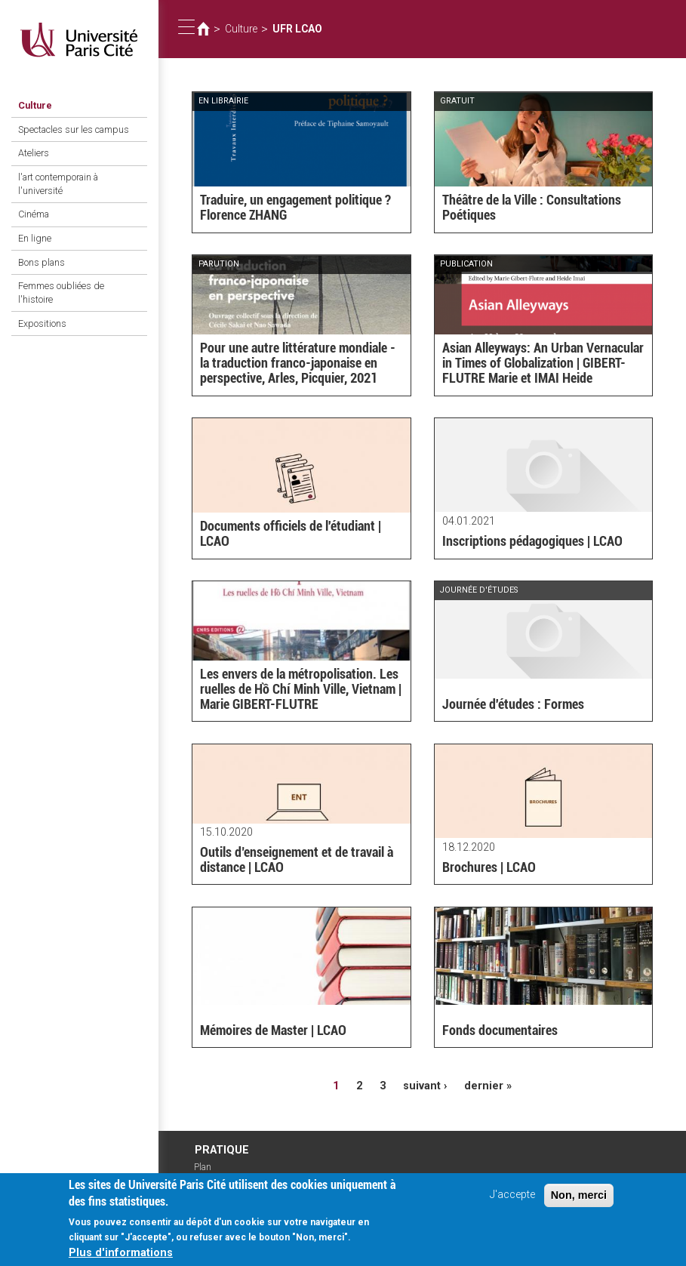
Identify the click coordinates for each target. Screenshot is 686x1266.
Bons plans (41, 262)
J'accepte (512, 1202)
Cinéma (33, 214)
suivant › (425, 1086)
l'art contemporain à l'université (58, 183)
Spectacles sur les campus (73, 129)
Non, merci (579, 1203)
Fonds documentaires (500, 1030)
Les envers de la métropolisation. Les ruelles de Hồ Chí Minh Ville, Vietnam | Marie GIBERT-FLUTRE (300, 689)
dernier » (488, 1086)
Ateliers (33, 153)
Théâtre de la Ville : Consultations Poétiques (531, 207)
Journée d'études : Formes (513, 704)
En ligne (34, 238)
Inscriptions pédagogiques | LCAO (532, 541)
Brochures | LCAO (489, 867)
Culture (35, 105)
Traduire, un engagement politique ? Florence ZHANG (295, 207)
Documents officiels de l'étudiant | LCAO (290, 533)
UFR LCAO (297, 29)
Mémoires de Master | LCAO (273, 1030)
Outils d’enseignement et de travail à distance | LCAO (296, 859)
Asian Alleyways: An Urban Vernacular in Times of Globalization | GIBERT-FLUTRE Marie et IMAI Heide (543, 363)
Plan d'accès (210, 1172)
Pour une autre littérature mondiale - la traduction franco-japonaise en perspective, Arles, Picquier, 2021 (297, 363)
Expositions (42, 323)
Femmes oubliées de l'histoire (61, 292)
